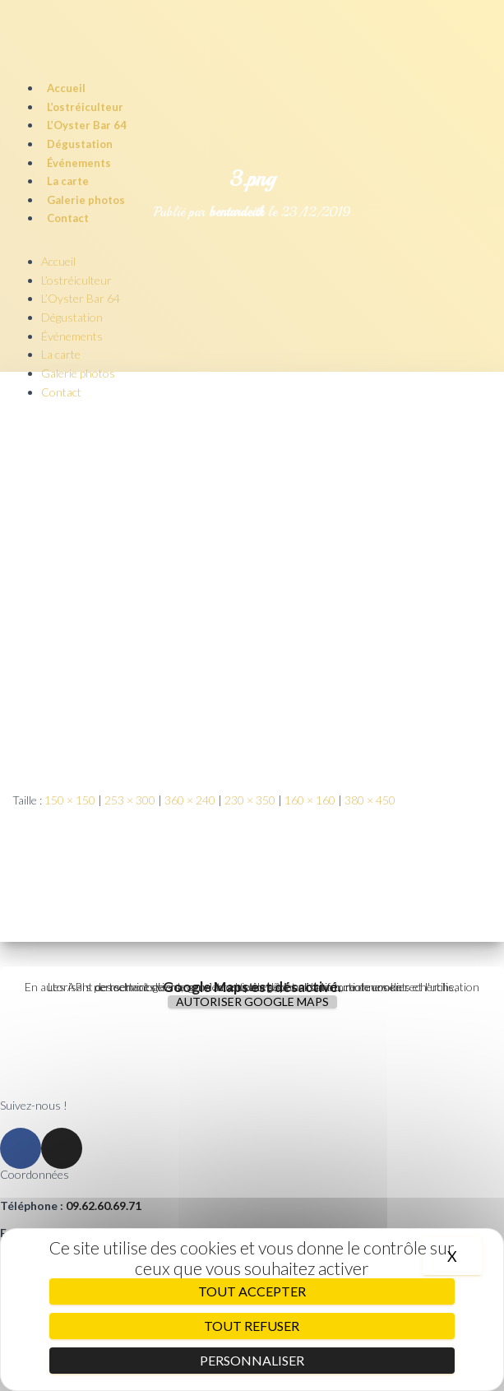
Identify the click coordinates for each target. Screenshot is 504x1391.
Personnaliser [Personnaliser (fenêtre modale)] (252, 1360)
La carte (68, 181)
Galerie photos (86, 199)
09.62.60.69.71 (103, 1205)
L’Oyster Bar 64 (87, 125)
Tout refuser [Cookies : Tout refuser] (251, 1325)
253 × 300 (129, 800)
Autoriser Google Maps (252, 1001)
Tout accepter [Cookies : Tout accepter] (252, 1291)
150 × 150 (69, 800)
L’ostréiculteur (85, 107)
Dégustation (80, 144)
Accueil (66, 88)
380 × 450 (369, 800)
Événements (79, 162)
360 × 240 (189, 800)
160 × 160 (309, 800)
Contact (68, 218)
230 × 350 (249, 800)
